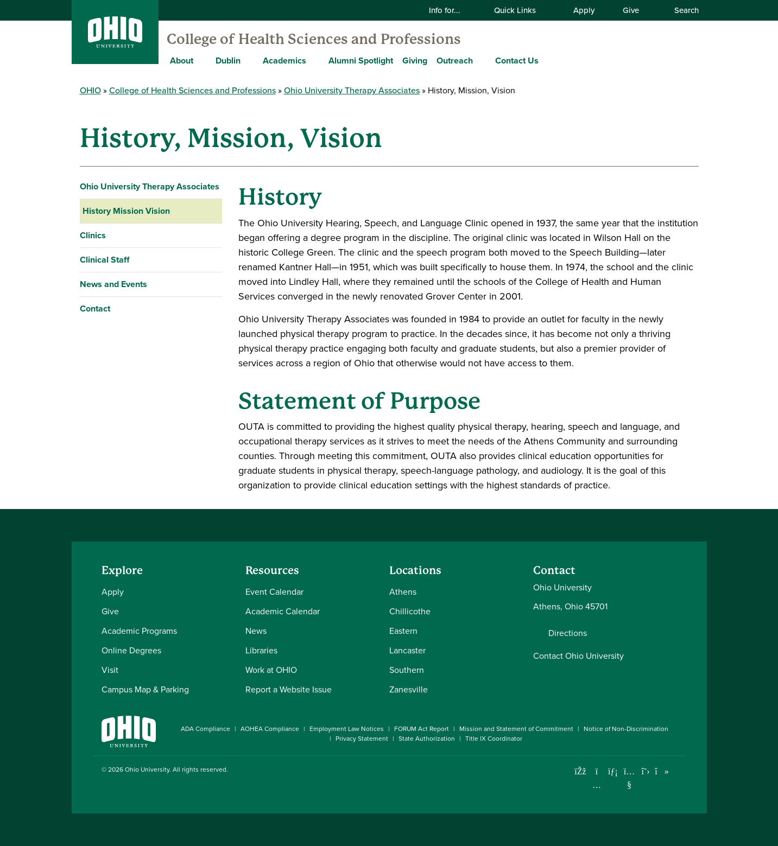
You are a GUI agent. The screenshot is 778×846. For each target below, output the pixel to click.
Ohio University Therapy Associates (352, 90)
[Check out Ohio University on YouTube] (629, 778)
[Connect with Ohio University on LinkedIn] (613, 771)
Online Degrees (131, 650)
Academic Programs (139, 631)
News (256, 631)
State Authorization (427, 738)
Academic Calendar (282, 611)
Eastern (403, 631)
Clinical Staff (104, 259)
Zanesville (408, 689)
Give (631, 10)
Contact (95, 308)
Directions (567, 633)
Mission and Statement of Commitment (516, 729)
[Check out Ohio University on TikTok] (662, 771)
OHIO (90, 90)
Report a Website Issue (288, 689)
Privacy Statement (362, 738)
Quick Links (521, 10)
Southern (406, 670)
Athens (402, 592)
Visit (110, 670)
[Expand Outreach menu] (481, 60)
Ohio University (147, 769)
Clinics (93, 235)
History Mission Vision (126, 211)
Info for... (451, 10)
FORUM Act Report (421, 729)
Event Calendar (274, 592)
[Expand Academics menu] (314, 60)
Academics (284, 60)
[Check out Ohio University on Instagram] (597, 785)
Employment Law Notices (346, 729)
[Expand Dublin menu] (249, 60)
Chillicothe (410, 611)
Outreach (455, 60)
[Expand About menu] (201, 60)
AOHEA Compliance (270, 729)
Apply (583, 10)
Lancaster (407, 650)
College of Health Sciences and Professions (314, 39)
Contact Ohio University (578, 656)
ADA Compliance (205, 729)
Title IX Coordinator (493, 738)
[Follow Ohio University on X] (646, 771)
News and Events (113, 284)
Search (681, 10)
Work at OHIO (271, 670)
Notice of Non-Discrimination (626, 729)
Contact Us (517, 60)
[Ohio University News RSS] (678, 771)
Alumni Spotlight (360, 60)
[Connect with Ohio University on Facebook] (580, 771)
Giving (414, 60)
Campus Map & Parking (145, 689)
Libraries (261, 650)
